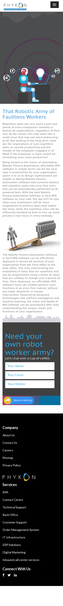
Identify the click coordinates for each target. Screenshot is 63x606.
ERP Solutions (12, 545)
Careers (8, 450)
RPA (5, 492)
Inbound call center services (21, 560)
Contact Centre (13, 500)
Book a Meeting (23, 400)
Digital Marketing (14, 552)
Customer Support (15, 522)
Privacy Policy (12, 465)
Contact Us (10, 442)
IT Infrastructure (14, 537)
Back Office (10, 515)
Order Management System (21, 530)
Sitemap (8, 458)
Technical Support (14, 507)
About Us (9, 435)
